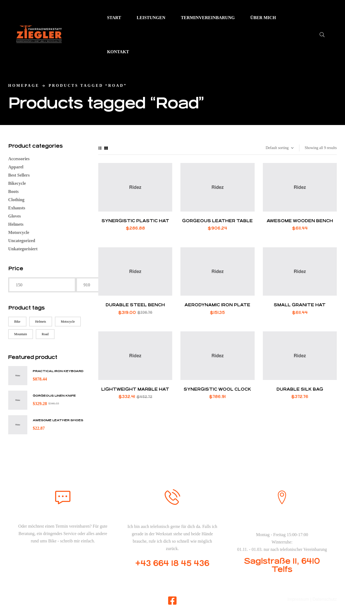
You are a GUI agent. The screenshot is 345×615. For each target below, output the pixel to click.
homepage (23, 86)
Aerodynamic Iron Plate (217, 304)
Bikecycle (17, 183)
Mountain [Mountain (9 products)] (20, 334)
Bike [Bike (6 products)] (17, 321)
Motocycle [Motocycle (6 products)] (68, 321)
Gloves (14, 216)
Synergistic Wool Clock (217, 389)
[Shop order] (279, 148)
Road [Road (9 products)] (45, 334)
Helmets (15, 224)
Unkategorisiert (23, 248)
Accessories (18, 158)
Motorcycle (18, 232)
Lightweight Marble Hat (135, 389)
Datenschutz (325, 599)
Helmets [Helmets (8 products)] (40, 321)
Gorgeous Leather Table (217, 220)
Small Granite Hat (300, 304)
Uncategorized (21, 240)
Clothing (16, 199)
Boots (13, 191)
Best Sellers (19, 175)
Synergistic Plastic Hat (135, 220)
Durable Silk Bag (299, 389)
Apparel (15, 167)
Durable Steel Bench (135, 304)
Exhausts (16, 208)
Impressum (298, 599)
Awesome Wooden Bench (300, 220)
